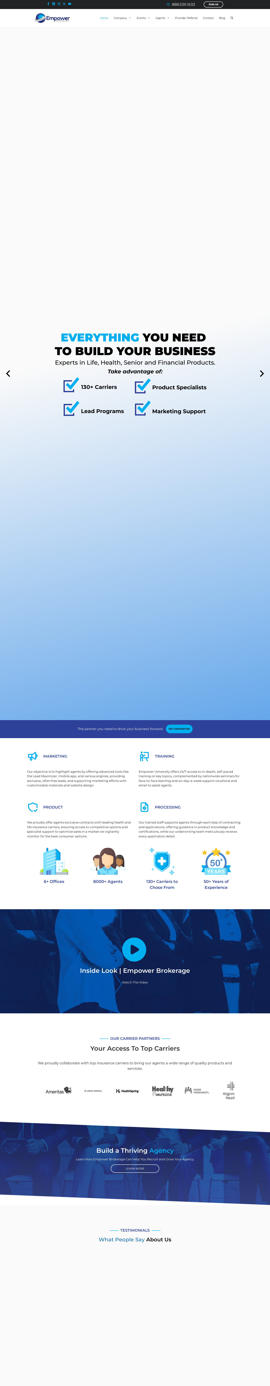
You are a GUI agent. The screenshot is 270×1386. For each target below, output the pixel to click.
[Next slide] (262, 373)
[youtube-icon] (70, 3)
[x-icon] (65, 3)
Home (104, 18)
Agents (164, 18)
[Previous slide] (8, 373)
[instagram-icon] (59, 3)
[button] (232, 18)
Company (124, 18)
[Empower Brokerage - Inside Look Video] (135, 949)
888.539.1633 (183, 4)
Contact (208, 18)
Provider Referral (186, 18)
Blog (222, 18)
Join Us (213, 4)
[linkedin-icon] (54, 3)
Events (145, 18)
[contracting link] (179, 729)
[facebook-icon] (49, 3)
